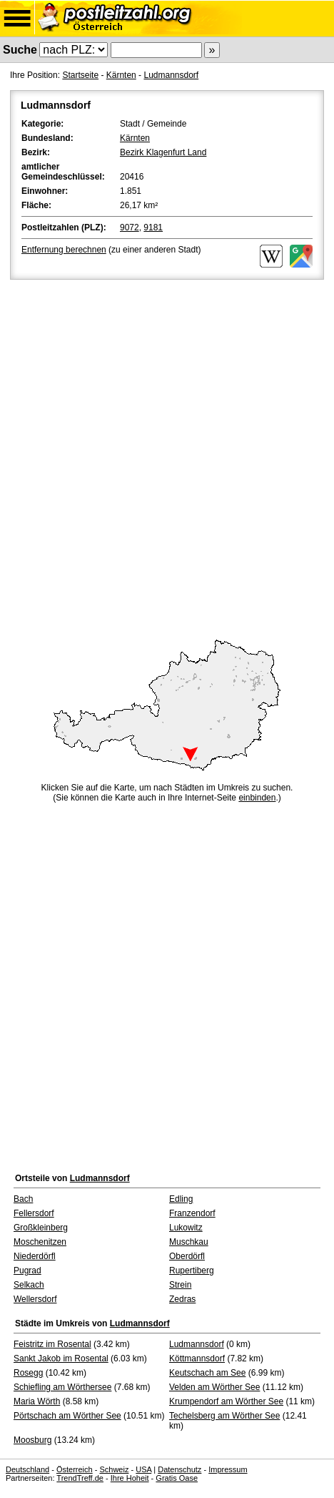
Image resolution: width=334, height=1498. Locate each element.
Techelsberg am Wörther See (224, 1416)
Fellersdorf (34, 1213)
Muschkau (188, 1242)
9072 (129, 227)
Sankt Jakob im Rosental (61, 1358)
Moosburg (32, 1440)
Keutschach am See (207, 1373)
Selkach (29, 1285)
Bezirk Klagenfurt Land (163, 152)
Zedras (182, 1299)
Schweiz (113, 1469)
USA (143, 1469)
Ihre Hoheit (130, 1478)
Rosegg (28, 1373)
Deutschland (27, 1469)
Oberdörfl (187, 1256)
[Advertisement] (167, 457)
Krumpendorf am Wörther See (226, 1401)
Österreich (74, 1469)
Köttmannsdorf (197, 1358)
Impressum (227, 1469)
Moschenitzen (40, 1242)
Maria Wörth (37, 1401)
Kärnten (121, 75)
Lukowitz (186, 1228)
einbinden (256, 798)
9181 (153, 227)
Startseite (80, 75)
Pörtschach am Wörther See (67, 1416)
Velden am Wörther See (214, 1387)
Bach (23, 1199)
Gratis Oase (177, 1478)
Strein (180, 1285)
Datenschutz (179, 1469)
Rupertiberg (191, 1271)
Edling (181, 1199)
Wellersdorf (35, 1299)
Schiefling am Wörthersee (62, 1387)
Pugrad (27, 1271)
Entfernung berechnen (63, 250)
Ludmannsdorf (170, 75)
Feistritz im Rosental (52, 1344)
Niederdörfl (35, 1256)
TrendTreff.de (79, 1478)
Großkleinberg (41, 1228)
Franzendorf (192, 1213)
